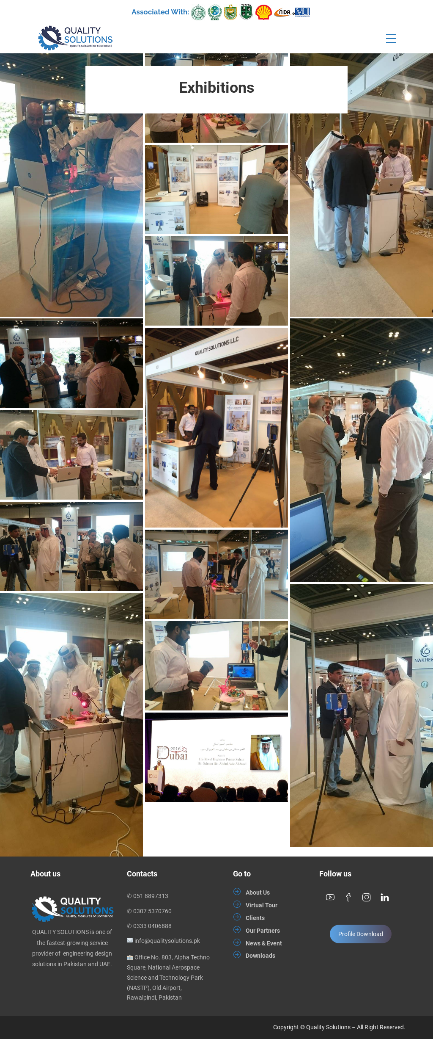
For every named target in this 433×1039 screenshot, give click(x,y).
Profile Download (360, 934)
